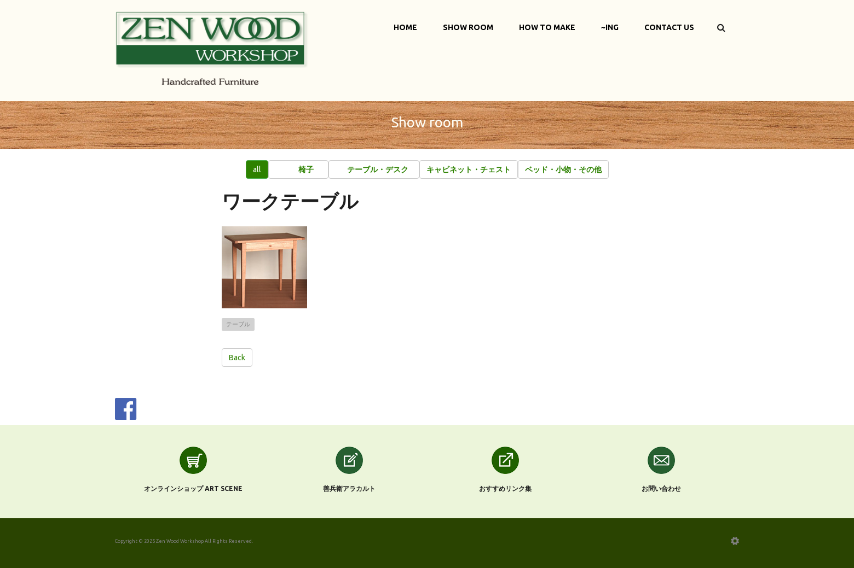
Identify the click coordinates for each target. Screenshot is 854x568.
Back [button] (237, 357)
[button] (298, 169)
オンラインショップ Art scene (193, 488)
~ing (610, 27)
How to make (547, 27)
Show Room (468, 27)
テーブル (238, 324)
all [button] (257, 169)
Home (405, 27)
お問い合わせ (661, 488)
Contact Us (669, 27)
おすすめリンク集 (505, 488)
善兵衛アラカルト (349, 488)
